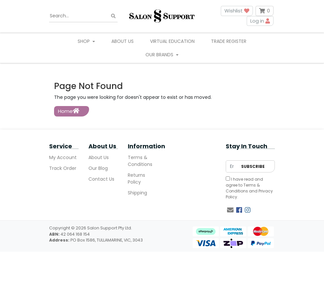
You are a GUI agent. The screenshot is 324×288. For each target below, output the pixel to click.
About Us (122, 41)
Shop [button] (84, 41)
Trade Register (228, 41)
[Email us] (230, 210)
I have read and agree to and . (249, 188)
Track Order (62, 168)
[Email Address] (232, 166)
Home (68, 111)
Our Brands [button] (160, 54)
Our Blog (98, 168)
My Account (63, 157)
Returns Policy (136, 178)
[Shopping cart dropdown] (265, 11)
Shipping (137, 192)
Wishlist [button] (236, 10)
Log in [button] (260, 20)
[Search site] (113, 16)
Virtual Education (172, 41)
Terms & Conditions (140, 161)
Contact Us (101, 179)
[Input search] (83, 16)
